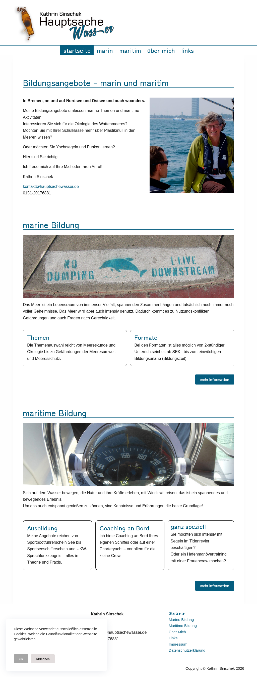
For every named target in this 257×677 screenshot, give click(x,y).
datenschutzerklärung (187, 650)
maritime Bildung (183, 625)
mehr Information (214, 379)
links (187, 50)
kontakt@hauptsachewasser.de (51, 186)
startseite (77, 50)
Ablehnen (43, 658)
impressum (178, 644)
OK (21, 658)
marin (105, 50)
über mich (161, 50)
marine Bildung (181, 619)
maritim (130, 50)
